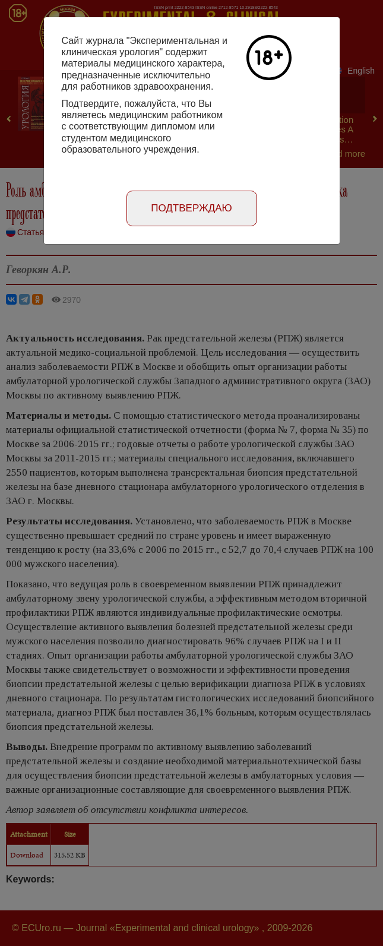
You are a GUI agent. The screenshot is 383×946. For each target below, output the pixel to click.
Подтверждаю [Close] (191, 208)
